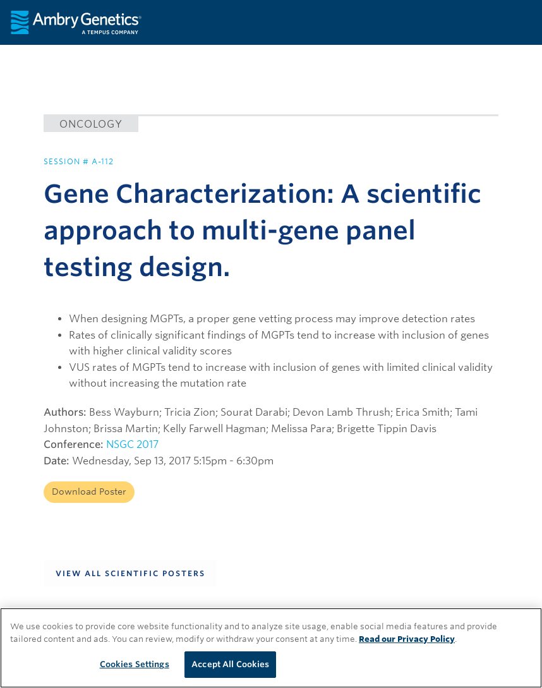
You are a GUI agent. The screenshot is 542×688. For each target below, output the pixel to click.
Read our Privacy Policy (407, 639)
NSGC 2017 (132, 444)
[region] (271, 648)
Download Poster (89, 491)
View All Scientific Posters (130, 573)
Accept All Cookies (230, 664)
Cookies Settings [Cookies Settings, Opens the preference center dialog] (134, 664)
